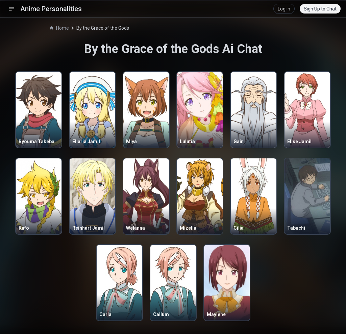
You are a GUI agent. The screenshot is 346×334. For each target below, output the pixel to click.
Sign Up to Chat (320, 8)
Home (59, 28)
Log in (284, 8)
